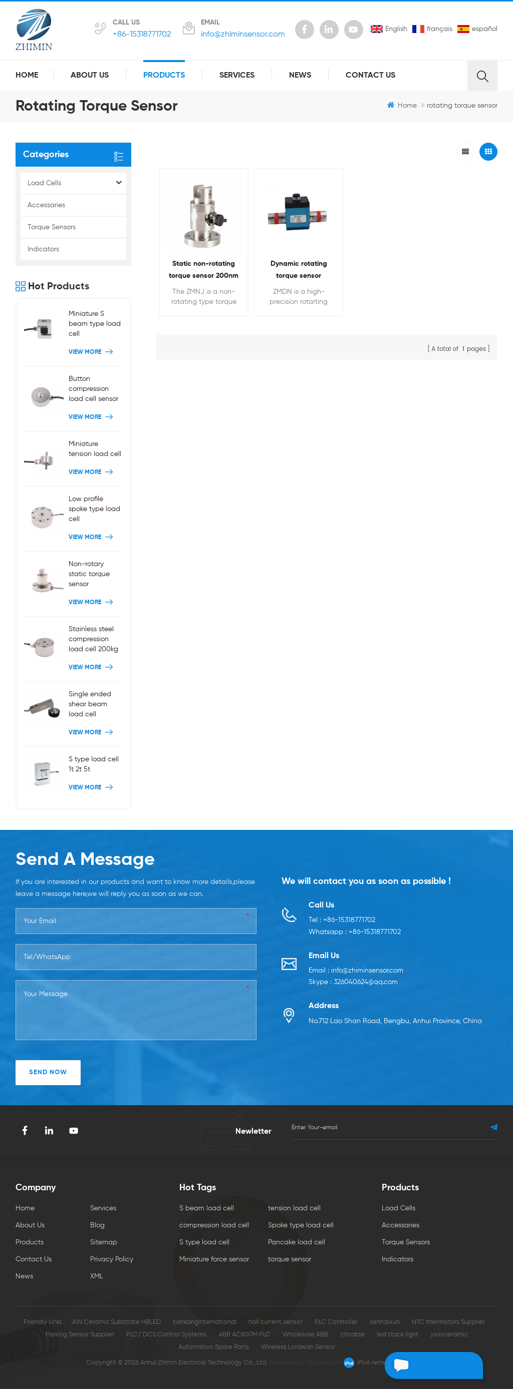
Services (236, 76)
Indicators (43, 249)
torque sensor (289, 1259)
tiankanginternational (204, 1322)
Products (164, 76)
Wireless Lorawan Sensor (298, 1347)
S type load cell (204, 1242)
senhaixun (385, 1322)
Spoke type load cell (301, 1225)
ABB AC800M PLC (244, 1334)
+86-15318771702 (142, 35)
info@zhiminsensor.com (243, 35)
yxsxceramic (449, 1334)
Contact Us (370, 76)
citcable (352, 1334)
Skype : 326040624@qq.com (353, 983)
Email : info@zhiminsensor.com (356, 971)
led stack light (397, 1334)
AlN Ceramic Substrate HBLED (116, 1322)
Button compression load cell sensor (93, 388)
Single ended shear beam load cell (90, 704)
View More (92, 352)
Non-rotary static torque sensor (89, 574)
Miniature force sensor (214, 1259)
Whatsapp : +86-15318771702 (355, 932)
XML (96, 1276)
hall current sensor (275, 1322)
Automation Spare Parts (213, 1347)
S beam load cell (206, 1208)
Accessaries (46, 205)
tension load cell (294, 1208)
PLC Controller (336, 1322)
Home (27, 76)
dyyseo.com (324, 1362)
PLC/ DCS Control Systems (166, 1334)
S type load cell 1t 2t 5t (94, 764)
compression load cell (214, 1225)
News (300, 76)
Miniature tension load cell (95, 448)
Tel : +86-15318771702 (342, 920)
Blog (97, 1225)
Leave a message (426, 1365)
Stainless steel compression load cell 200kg (93, 639)
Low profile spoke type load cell (94, 509)
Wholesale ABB (305, 1334)
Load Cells (44, 183)
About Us (90, 76)
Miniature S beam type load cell (95, 323)
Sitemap (103, 1242)
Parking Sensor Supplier (80, 1334)
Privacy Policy (111, 1259)
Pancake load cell (296, 1242)
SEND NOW (48, 1072)
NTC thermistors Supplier (448, 1322)
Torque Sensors (52, 227)
